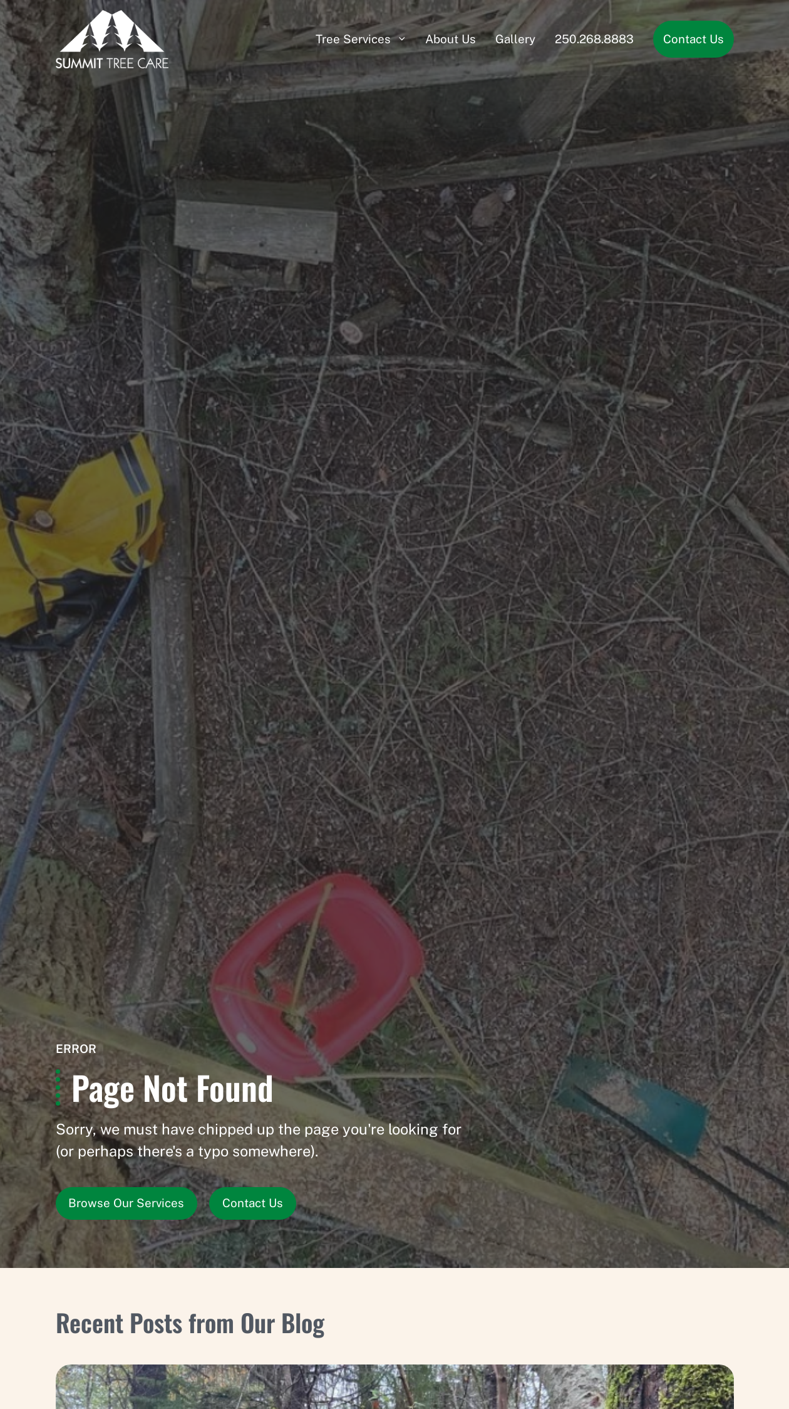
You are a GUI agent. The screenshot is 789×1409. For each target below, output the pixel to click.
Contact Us (693, 39)
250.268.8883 (594, 39)
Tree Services (353, 39)
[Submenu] (402, 39)
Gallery (515, 39)
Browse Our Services (126, 1203)
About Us (450, 39)
